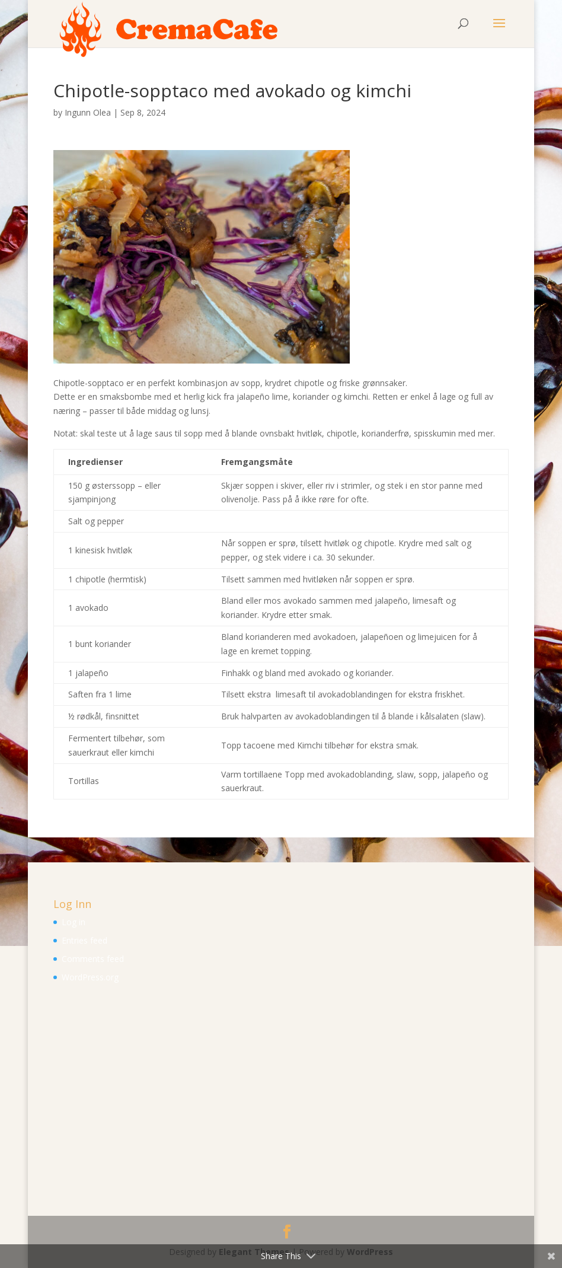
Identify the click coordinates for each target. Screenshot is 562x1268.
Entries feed (84, 940)
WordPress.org (90, 977)
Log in (73, 922)
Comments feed (93, 958)
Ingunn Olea (88, 112)
